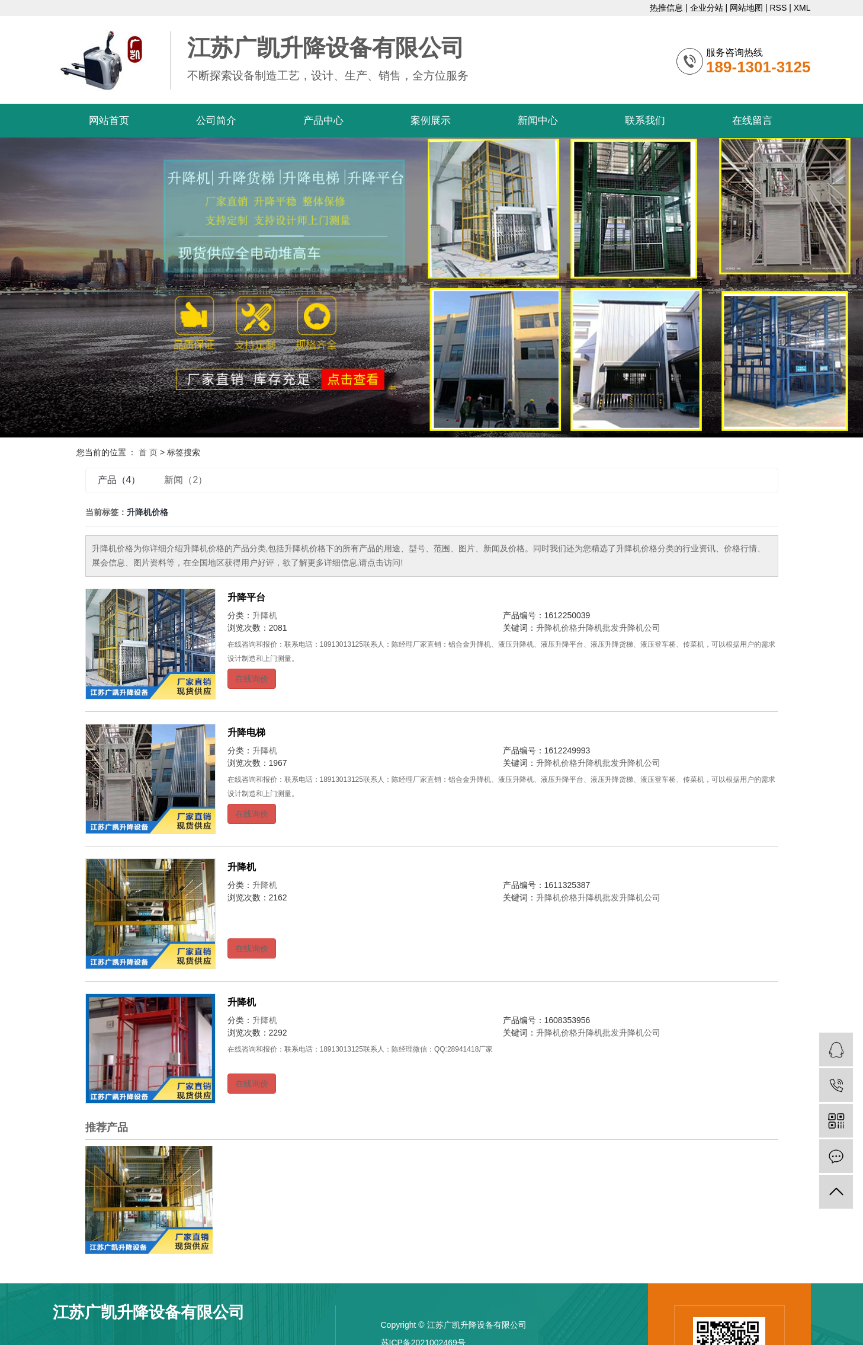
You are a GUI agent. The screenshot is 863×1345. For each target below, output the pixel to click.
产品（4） (119, 480)
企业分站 (706, 7)
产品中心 (323, 120)
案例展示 (430, 120)
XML (802, 7)
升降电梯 (246, 732)
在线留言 (752, 120)
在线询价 (251, 678)
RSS (778, 7)
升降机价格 (557, 627)
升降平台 (246, 597)
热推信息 (666, 7)
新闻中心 (538, 120)
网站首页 (109, 120)
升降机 (264, 615)
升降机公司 (639, 627)
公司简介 (216, 120)
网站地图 (746, 7)
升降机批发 (598, 627)
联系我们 (645, 120)
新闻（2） (185, 480)
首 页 (148, 452)
